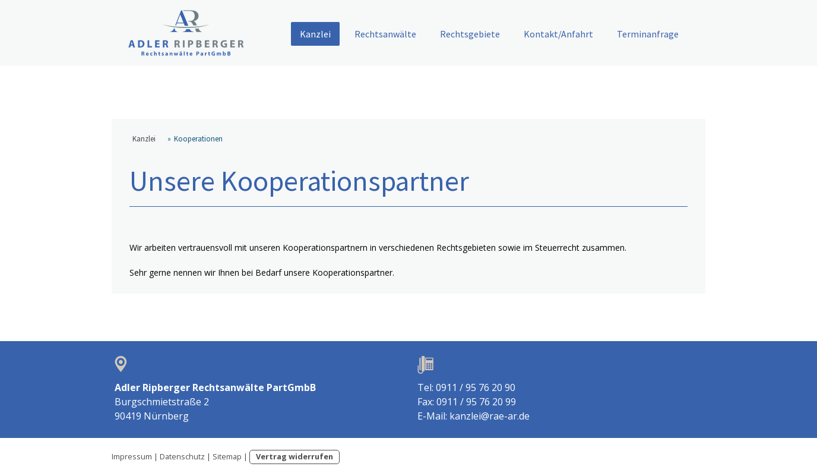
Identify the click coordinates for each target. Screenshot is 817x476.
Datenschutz (182, 456)
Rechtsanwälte (385, 34)
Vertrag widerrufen (294, 456)
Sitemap (227, 456)
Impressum (132, 456)
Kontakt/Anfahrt (558, 34)
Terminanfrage (648, 34)
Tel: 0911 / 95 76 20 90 (466, 387)
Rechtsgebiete (470, 34)
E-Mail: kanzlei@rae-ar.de (473, 416)
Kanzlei (315, 34)
